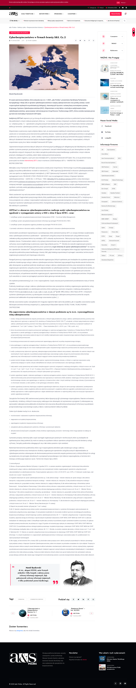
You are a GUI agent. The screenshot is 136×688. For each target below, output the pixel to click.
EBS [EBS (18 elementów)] (115, 184)
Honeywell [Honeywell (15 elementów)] (104, 201)
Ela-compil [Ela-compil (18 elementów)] (105, 188)
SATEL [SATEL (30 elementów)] (103, 240)
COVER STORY (113, 62)
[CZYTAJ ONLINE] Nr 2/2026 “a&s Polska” (117, 73)
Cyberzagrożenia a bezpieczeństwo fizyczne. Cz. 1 (34, 610)
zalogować (19, 630)
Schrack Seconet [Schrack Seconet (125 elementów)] (114, 240)
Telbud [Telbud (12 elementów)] (103, 255)
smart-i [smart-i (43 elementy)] (113, 245)
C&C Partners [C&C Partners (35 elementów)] (105, 167)
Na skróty (14, 20)
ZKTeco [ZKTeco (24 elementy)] (120, 255)
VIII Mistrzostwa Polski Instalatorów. (114, 668)
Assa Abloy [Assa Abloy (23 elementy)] (105, 154)
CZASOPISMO (72, 14)
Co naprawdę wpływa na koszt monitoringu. (117, 86)
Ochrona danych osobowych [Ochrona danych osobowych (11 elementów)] (110, 223)
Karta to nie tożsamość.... (51, 20)
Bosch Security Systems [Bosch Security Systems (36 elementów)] (108, 162)
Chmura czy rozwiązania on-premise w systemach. (117, 100)
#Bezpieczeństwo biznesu (19, 32)
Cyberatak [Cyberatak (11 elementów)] (115, 171)
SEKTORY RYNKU (44, 14)
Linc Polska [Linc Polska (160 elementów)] (105, 210)
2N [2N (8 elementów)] (102, 149)
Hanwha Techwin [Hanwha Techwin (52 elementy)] (115, 193)
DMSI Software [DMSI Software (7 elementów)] (106, 184)
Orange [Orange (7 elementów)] (111, 227)
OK (118, 2)
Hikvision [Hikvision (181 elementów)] (116, 197)
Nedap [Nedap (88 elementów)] (115, 219)
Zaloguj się (93, 7)
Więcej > (123, 2)
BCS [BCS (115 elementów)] (119, 158)
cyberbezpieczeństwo (36, 599)
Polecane (113, 78)
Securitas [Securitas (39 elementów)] (104, 245)
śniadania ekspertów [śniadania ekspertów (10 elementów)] (107, 260)
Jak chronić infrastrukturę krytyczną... (94, 20)
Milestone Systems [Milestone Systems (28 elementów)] (107, 214)
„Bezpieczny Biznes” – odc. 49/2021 (78, 609)
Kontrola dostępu (115, 93)
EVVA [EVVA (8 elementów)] (113, 188)
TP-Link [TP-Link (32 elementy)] (112, 255)
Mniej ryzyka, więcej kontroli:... (33, 20)
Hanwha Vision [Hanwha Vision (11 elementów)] (106, 197)
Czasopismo (113, 65)
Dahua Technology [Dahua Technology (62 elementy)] (117, 180)
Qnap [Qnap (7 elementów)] (110, 236)
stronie (84, 659)
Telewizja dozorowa (116, 81)
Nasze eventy (115, 14)
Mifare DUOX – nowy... (114, 20)
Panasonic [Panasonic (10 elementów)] (105, 232)
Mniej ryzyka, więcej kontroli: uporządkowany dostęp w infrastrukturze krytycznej (34, 8)
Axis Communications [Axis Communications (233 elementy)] (108, 158)
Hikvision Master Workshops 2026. (115, 660)
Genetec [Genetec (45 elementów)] (104, 193)
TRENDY (112, 108)
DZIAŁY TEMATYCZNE (27, 14)
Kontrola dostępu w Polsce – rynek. (116, 114)
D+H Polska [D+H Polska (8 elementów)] (105, 180)
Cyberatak (21, 599)
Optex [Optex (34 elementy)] (103, 227)
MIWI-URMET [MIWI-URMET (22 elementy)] (105, 219)
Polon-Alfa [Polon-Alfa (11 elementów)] (115, 232)
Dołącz (102, 7)
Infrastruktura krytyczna (114, 68)
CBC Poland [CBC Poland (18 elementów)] (105, 171)
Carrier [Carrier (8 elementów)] (115, 167)
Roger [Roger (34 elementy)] (118, 236)
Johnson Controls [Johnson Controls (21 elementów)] (117, 201)
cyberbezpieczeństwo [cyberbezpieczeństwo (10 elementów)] (108, 175)
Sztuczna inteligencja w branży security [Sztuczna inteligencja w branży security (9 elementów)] (110, 250)
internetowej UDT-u (31, 160)
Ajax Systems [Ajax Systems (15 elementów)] (111, 149)
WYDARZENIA (58, 14)
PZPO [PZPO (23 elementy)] (103, 236)
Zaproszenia (110, 657)
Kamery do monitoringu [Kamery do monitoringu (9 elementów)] (108, 206)
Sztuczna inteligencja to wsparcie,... (71, 20)
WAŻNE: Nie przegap (115, 70)
